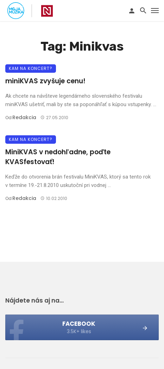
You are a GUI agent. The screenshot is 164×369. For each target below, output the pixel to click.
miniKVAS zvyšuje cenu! (45, 81)
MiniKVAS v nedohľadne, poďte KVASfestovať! (58, 157)
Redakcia (24, 117)
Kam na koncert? (30, 68)
